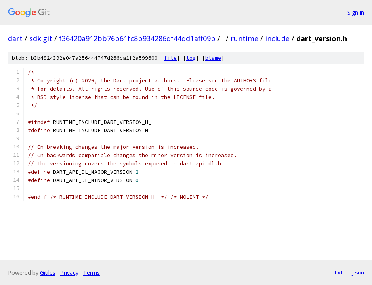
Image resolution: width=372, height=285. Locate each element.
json (357, 272)
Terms (91, 272)
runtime (244, 38)
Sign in (355, 12)
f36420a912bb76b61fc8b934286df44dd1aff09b (137, 38)
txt (338, 272)
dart (15, 38)
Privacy (69, 272)
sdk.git (40, 38)
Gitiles (47, 272)
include (277, 38)
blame (213, 58)
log (191, 58)
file (170, 58)
